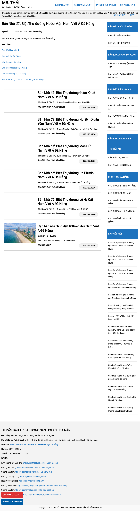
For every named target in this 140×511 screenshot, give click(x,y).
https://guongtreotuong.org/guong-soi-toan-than (40, 494)
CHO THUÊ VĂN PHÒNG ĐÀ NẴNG (120, 202)
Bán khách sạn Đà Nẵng (47, 444)
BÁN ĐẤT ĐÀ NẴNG (63, 5)
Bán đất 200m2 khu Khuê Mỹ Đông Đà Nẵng (121, 318)
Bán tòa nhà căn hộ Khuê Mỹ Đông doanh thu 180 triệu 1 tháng (120, 343)
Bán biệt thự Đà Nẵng (11, 56)
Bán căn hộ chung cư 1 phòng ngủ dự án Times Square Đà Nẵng (121, 273)
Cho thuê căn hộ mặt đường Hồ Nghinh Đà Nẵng (122, 399)
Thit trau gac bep (46, 490)
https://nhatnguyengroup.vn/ (31, 481)
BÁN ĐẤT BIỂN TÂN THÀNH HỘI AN (120, 125)
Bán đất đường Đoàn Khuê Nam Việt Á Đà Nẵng (23, 79)
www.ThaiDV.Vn (16, 444)
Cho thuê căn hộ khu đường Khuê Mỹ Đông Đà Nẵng (120, 367)
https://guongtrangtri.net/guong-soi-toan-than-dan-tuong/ (42, 485)
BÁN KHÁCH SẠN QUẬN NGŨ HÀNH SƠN (121, 76)
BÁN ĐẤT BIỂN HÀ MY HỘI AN (121, 116)
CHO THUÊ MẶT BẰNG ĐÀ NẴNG (119, 220)
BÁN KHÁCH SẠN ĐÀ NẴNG (107, 5)
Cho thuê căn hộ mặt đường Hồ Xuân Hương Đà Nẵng (122, 377)
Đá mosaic (34, 467)
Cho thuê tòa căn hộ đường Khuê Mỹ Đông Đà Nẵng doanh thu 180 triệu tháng (121, 330)
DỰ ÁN (133, 15)
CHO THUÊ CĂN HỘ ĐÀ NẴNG (121, 211)
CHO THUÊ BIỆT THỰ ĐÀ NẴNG (122, 186)
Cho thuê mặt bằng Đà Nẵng (14, 68)
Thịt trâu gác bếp (47, 467)
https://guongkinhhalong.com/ (33, 476)
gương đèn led (21, 467)
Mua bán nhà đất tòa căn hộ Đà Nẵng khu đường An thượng (38, 13)
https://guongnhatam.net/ (26, 490)
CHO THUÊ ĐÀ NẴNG (128, 5)
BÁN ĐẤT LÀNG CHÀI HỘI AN (121, 98)
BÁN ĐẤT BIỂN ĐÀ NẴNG (119, 35)
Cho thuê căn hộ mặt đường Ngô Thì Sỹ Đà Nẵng (120, 388)
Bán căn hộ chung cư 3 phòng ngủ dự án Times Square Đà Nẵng (121, 245)
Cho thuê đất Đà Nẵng (11, 62)
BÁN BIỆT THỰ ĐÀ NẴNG (83, 5)
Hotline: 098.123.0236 (12, 502)
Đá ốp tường (46, 472)
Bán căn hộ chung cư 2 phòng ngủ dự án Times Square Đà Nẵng (121, 259)
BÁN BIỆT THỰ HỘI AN (118, 157)
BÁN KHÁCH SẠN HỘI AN (119, 165)
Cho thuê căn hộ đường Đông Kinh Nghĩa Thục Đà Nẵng (121, 356)
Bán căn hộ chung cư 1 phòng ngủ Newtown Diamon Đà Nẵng (122, 296)
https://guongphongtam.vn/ (27, 472)
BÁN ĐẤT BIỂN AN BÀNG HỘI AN (121, 107)
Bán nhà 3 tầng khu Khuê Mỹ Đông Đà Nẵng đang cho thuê (121, 307)
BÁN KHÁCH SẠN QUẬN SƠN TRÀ (121, 65)
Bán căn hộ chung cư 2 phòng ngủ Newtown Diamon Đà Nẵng (122, 286)
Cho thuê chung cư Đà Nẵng (14, 73)
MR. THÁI (10, 3)
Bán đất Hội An (30, 444)
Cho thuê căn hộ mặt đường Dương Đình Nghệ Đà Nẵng (120, 409)
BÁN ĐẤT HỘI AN (121, 15)
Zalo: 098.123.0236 (11, 495)
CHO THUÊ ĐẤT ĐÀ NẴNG (119, 193)
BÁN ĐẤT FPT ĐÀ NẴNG (119, 43)
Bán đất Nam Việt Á (10, 50)
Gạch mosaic (52, 463)
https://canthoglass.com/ (34, 463)
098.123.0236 (88, 108)
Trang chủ (6, 13)
